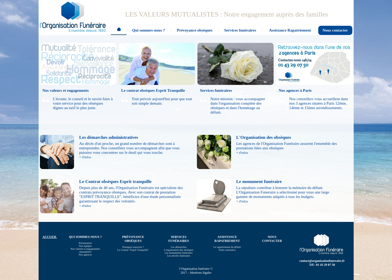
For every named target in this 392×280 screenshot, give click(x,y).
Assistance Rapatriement (290, 30)
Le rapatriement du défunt (227, 247)
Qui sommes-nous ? (148, 30)
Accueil (119, 30)
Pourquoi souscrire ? (133, 247)
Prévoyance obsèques (194, 30)
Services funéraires (240, 30)
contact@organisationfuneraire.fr (322, 261)
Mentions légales (201, 272)
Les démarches (178, 247)
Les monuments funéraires (178, 252)
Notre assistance (227, 249)
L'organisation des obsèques (178, 249)
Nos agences (85, 254)
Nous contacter (335, 30)
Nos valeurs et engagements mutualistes (85, 250)
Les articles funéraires (178, 255)
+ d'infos (85, 157)
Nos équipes (85, 246)
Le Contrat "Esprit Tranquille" (133, 249)
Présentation (85, 243)
